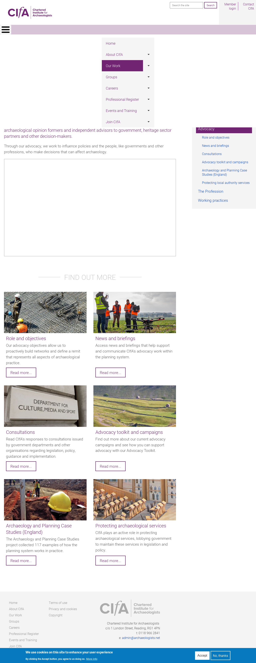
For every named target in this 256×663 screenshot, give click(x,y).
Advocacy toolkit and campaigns (225, 160)
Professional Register (149, 30)
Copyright (55, 613)
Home (33, 30)
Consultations (212, 152)
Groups (99, 30)
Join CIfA (220, 30)
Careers (119, 30)
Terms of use (58, 601)
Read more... (21, 370)
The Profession (210, 189)
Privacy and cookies (63, 607)
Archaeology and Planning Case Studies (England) (224, 170)
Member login (230, 6)
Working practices (213, 198)
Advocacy (206, 127)
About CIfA (54, 30)
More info (91, 658)
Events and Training (189, 30)
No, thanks (220, 655)
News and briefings (215, 144)
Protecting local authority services (226, 181)
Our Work (78, 30)
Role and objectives (215, 136)
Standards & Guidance (216, 118)
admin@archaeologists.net (141, 636)
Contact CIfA (248, 6)
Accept (202, 655)
